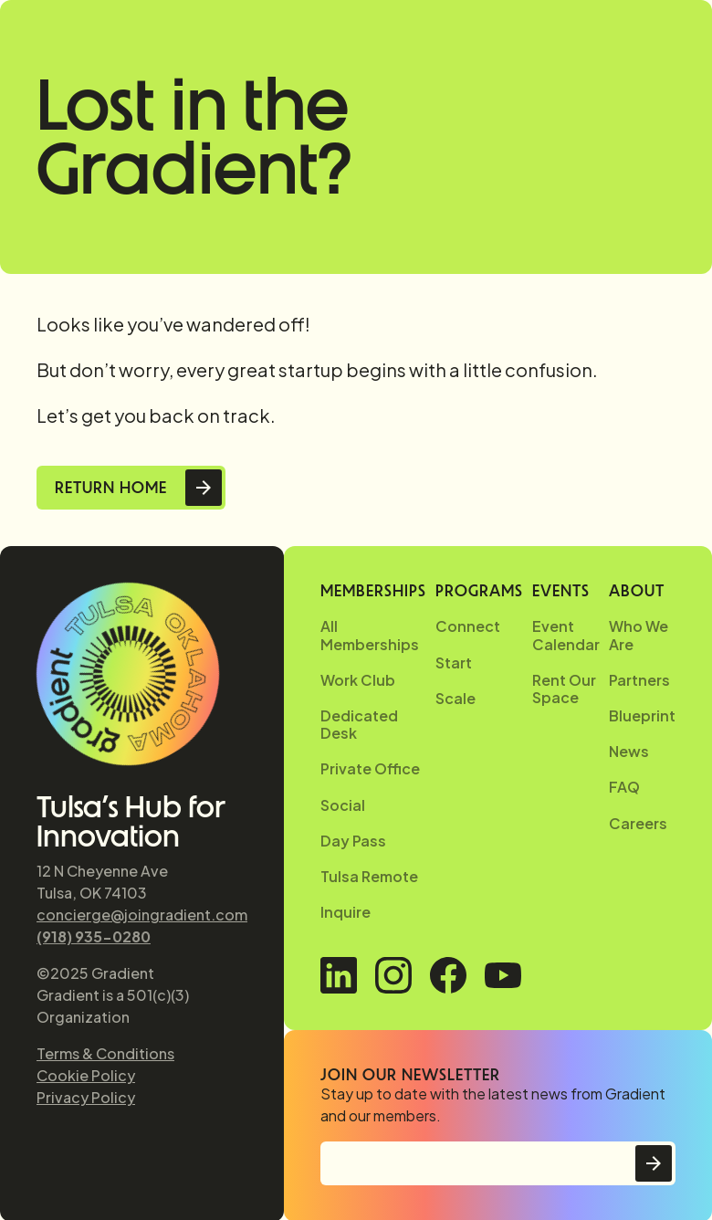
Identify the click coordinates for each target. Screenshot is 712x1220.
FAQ (624, 786)
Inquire (345, 911)
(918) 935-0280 (94, 936)
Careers (638, 823)
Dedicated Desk (359, 724)
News (629, 751)
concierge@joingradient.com (142, 914)
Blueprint (642, 715)
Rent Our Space (564, 688)
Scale (455, 698)
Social (342, 805)
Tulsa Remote (369, 876)
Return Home (111, 488)
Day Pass (353, 840)
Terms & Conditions (105, 1053)
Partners (639, 680)
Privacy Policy (86, 1097)
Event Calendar (566, 634)
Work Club (357, 680)
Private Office (370, 768)
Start (453, 662)
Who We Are (638, 634)
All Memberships (369, 634)
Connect (467, 626)
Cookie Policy (86, 1075)
